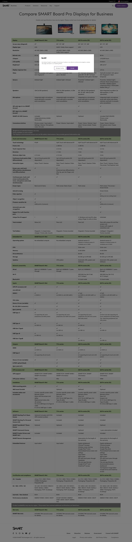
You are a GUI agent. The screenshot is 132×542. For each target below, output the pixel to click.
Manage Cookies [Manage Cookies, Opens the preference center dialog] (60, 68)
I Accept (72, 68)
